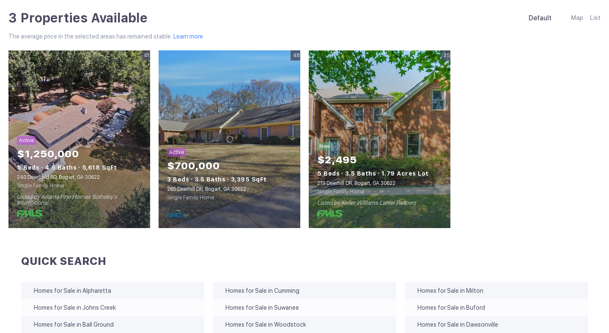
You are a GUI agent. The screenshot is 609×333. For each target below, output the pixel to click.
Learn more (188, 36)
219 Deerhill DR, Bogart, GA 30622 (356, 183)
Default (540, 18)
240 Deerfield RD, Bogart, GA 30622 (58, 177)
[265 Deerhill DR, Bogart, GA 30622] (229, 139)
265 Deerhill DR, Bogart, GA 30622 (206, 189)
